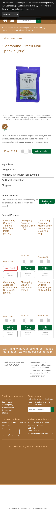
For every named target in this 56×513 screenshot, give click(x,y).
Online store (13, 28)
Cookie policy (7, 402)
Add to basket (41, 151)
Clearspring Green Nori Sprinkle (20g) (17, 30)
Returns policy (7, 410)
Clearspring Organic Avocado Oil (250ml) (27, 286)
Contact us (6, 399)
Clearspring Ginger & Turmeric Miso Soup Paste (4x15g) (9, 227)
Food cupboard (26, 28)
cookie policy (28, 9)
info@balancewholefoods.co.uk (41, 433)
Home (4, 28)
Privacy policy (7, 405)
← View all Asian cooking (12, 38)
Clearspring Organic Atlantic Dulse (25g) (28, 224)
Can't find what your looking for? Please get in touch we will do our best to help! (28, 350)
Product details (10, 275)
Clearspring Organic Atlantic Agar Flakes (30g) (44, 286)
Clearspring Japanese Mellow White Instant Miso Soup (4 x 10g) (45, 227)
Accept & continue (10, 14)
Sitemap (5, 413)
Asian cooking (39, 28)
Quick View (10, 248)
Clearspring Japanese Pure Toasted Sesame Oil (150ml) (10, 287)
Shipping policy (8, 407)
